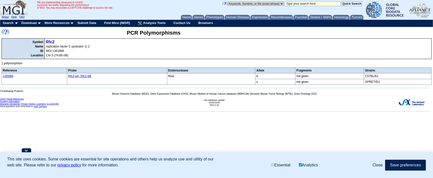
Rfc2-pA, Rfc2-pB (79, 76)
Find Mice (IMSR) (117, 23)
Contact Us (181, 23)
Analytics (308, 165)
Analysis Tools (151, 23)
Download (29, 23)
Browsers (205, 23)
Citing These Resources (12, 99)
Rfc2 (50, 42)
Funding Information (10, 101)
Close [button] (377, 165)
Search (8, 23)
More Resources (56, 23)
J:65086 (8, 76)
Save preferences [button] (405, 165)
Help (14, 16)
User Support (40, 106)
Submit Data (87, 23)
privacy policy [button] (69, 165)
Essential (280, 165)
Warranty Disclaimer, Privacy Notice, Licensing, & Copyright (29, 104)
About (5, 16)
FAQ (22, 16)
